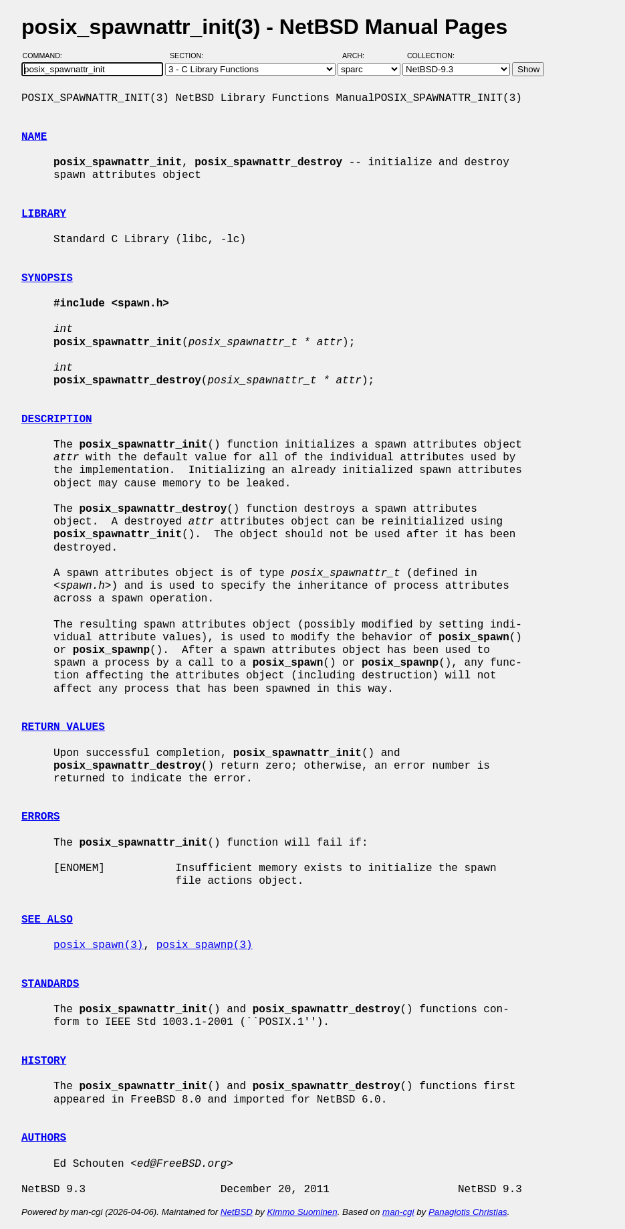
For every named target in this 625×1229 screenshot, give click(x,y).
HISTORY (43, 1061)
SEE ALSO (47, 920)
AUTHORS (43, 1138)
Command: (46, 56)
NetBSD (237, 1212)
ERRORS (40, 817)
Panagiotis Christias (467, 1212)
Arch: (359, 56)
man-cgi (398, 1212)
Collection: (431, 56)
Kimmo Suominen (302, 1212)
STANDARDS (50, 984)
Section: (189, 56)
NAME (34, 137)
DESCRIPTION (56, 419)
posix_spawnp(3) (204, 945)
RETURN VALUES (63, 727)
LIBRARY (43, 214)
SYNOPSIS (47, 278)
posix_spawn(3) (98, 945)
